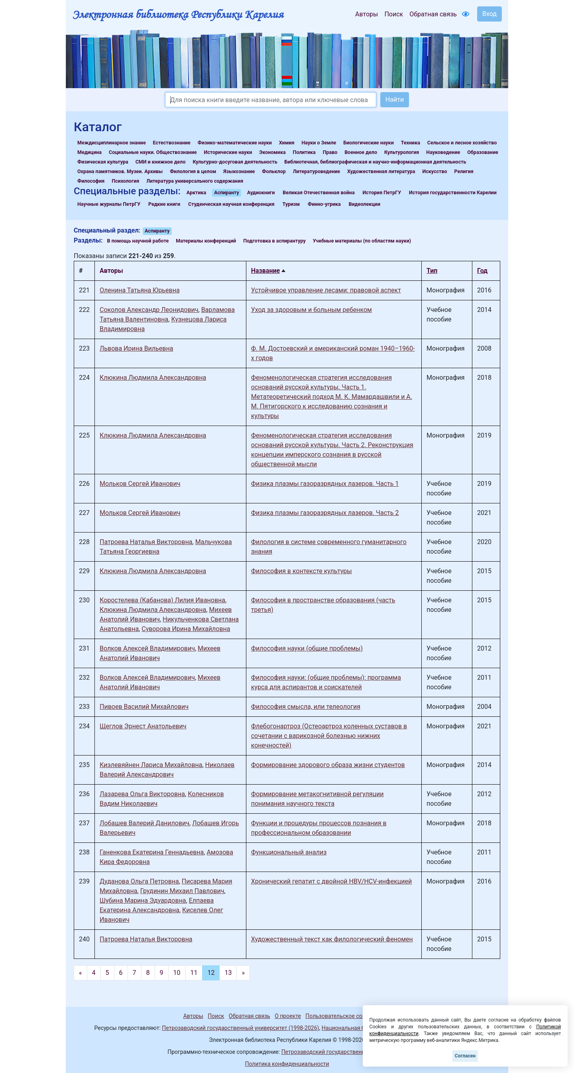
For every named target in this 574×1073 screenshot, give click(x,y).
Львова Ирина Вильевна (136, 348)
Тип (432, 270)
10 (177, 972)
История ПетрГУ (382, 192)
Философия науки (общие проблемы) (307, 648)
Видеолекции (364, 204)
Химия (287, 143)
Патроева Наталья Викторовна (146, 542)
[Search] (270, 99)
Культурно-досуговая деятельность (235, 162)
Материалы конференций (206, 241)
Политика (304, 152)
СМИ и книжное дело (161, 162)
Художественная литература (381, 171)
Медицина (89, 152)
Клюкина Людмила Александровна (153, 377)
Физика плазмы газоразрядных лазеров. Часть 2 (325, 513)
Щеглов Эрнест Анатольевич (143, 726)
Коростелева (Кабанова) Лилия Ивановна (162, 600)
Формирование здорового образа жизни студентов (328, 765)
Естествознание (172, 143)
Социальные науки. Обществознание (153, 152)
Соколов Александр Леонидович (149, 310)
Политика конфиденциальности (287, 1064)
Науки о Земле (318, 143)
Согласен (465, 1056)
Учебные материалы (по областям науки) (362, 241)
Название (265, 270)
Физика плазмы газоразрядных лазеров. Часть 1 (325, 483)
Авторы (366, 14)
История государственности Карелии (453, 192)
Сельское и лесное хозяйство (462, 143)
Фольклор (273, 171)
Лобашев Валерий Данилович (144, 823)
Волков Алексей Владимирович (147, 648)
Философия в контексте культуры (301, 571)
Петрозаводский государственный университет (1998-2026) (240, 1028)
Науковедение (443, 152)
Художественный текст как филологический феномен (332, 939)
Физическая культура (102, 162)
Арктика (196, 192)
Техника (410, 143)
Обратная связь (433, 14)
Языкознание (239, 171)
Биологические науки (368, 143)
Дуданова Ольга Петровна (139, 881)
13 (228, 972)
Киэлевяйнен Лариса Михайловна (151, 765)
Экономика (272, 152)
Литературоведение (316, 171)
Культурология (401, 152)
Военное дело (360, 152)
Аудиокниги (261, 192)
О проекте (288, 1016)
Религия (464, 171)
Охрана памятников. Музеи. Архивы (120, 171)
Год (482, 270)
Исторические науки (228, 152)
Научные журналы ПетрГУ (108, 204)
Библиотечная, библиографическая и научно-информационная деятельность (375, 162)
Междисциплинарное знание (111, 143)
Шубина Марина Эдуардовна (143, 900)
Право (330, 152)
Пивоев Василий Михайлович (144, 706)
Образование (482, 152)
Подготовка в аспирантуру (274, 241)
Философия (90, 181)
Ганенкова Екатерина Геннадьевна (152, 852)
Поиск (393, 14)
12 (210, 972)
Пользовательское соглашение (346, 1016)
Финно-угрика (324, 204)
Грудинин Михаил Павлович (182, 891)
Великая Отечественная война (318, 192)
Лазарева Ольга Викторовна (142, 794)
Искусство (435, 171)
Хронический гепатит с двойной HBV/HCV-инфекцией (331, 881)
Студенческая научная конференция (231, 204)
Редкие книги (164, 204)
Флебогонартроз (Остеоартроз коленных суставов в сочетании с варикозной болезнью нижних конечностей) (329, 735)
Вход (489, 14)
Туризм (291, 204)
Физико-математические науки (235, 143)
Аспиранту (226, 192)
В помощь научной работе (138, 241)
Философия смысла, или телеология (305, 706)
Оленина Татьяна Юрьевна (140, 290)
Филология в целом (193, 171)
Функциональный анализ (289, 852)
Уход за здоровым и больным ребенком (311, 310)
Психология (125, 181)
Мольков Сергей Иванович (140, 483)
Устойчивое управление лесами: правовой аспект (326, 290)
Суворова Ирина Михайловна (186, 629)
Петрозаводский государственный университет (344, 1052)
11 (194, 972)
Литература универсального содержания (194, 181)
